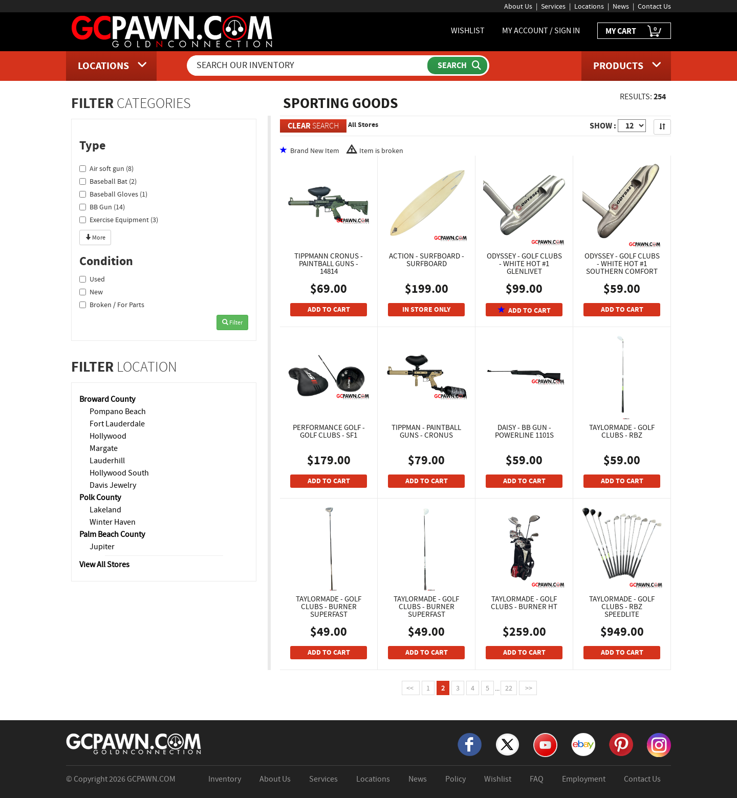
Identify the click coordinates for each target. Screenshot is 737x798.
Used (92, 279)
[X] (507, 743)
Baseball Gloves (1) (113, 194)
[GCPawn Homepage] (172, 30)
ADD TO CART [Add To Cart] (329, 309)
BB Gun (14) (102, 206)
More (95, 237)
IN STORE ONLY (426, 309)
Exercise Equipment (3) (118, 219)
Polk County (100, 497)
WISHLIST (468, 31)
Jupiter (102, 547)
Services (553, 6)
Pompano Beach (118, 411)
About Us (518, 6)
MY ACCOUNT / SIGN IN (541, 31)
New (91, 291)
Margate (104, 448)
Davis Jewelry (113, 485)
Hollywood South (119, 473)
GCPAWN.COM (151, 779)
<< (410, 688)
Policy (455, 779)
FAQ (537, 779)
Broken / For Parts (111, 304)
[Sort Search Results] (662, 127)
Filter (232, 322)
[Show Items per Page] (632, 125)
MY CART (634, 31)
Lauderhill (107, 461)
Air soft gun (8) (106, 168)
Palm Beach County (112, 534)
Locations (589, 6)
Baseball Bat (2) (108, 181)
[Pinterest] (621, 743)
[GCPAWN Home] (134, 743)
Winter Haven (113, 522)
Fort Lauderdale (117, 424)
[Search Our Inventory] (308, 65)
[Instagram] (659, 744)
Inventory (224, 779)
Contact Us (654, 6)
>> (528, 688)
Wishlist (497, 779)
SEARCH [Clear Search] (313, 125)
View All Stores (104, 564)
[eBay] (583, 743)
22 (508, 688)
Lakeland (105, 510)
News (621, 6)
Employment (583, 779)
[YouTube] (545, 744)
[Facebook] (470, 743)
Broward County (107, 399)
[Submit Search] (457, 65)
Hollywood (108, 436)
